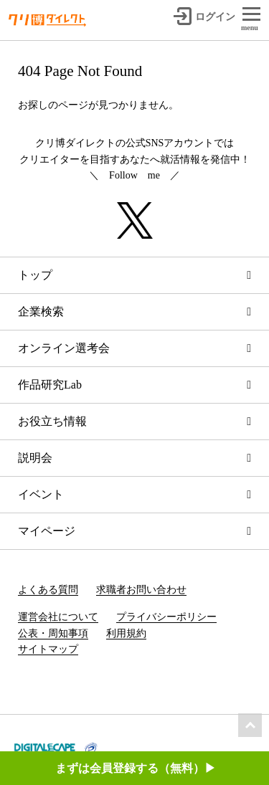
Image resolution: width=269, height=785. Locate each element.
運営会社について (58, 617)
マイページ (46, 531)
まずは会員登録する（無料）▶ (135, 768)
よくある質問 (48, 589)
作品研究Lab (50, 385)
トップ (35, 275)
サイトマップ (48, 649)
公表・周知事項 (53, 633)
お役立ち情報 (52, 421)
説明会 (35, 458)
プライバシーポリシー (166, 617)
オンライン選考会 (64, 348)
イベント (41, 494)
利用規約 (126, 633)
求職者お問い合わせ (141, 589)
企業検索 (41, 311)
